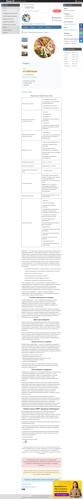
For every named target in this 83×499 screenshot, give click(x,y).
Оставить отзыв (57, 20)
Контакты (5, 32)
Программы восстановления (10, 13)
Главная (25, 27)
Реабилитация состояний (9, 24)
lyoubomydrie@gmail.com (70, 30)
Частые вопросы (7, 30)
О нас (4, 8)
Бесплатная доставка (29, 81)
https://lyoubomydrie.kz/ (70, 24)
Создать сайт (18, 1)
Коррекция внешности (9, 21)
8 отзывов (79, 1)
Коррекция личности (8, 19)
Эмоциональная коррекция (10, 16)
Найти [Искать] (57, 11)
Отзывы (5, 27)
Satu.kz (49, 495)
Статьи (40, 27)
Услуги (4, 10)
